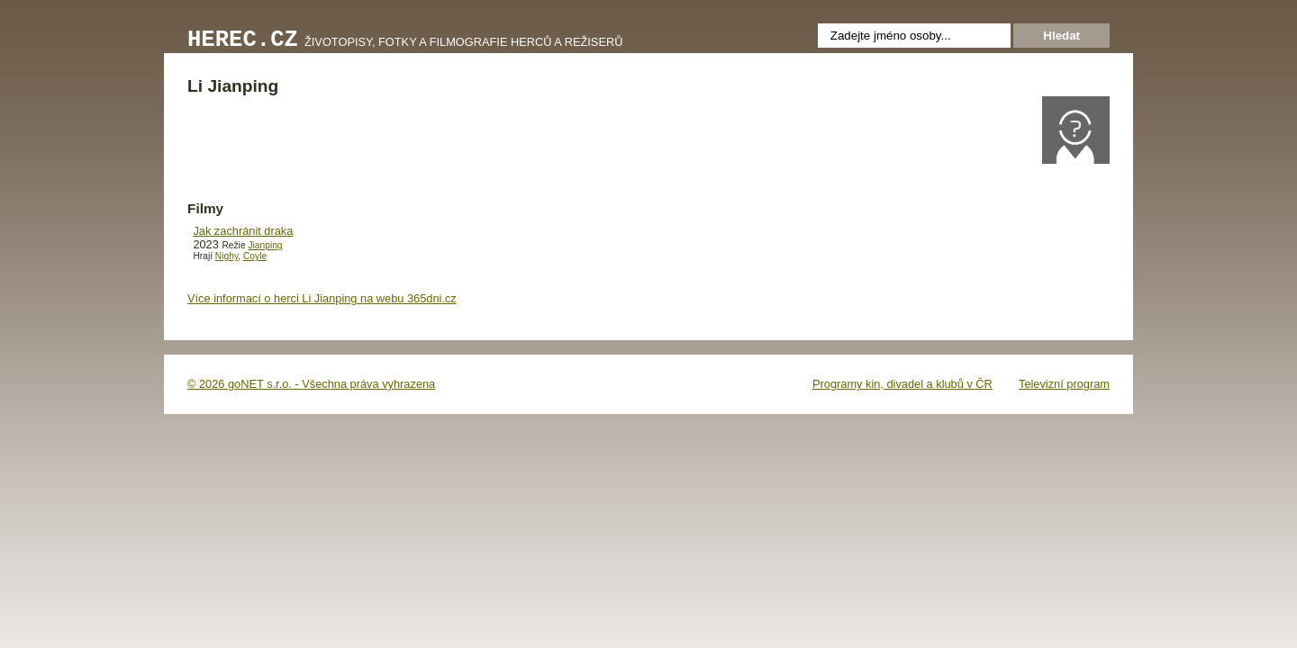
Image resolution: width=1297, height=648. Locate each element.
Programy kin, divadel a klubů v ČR (902, 384)
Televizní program (1064, 384)
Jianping (265, 245)
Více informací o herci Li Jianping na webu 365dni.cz (322, 298)
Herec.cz (242, 40)
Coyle (255, 256)
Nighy (226, 256)
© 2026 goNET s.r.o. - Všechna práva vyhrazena (311, 384)
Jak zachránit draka (243, 231)
